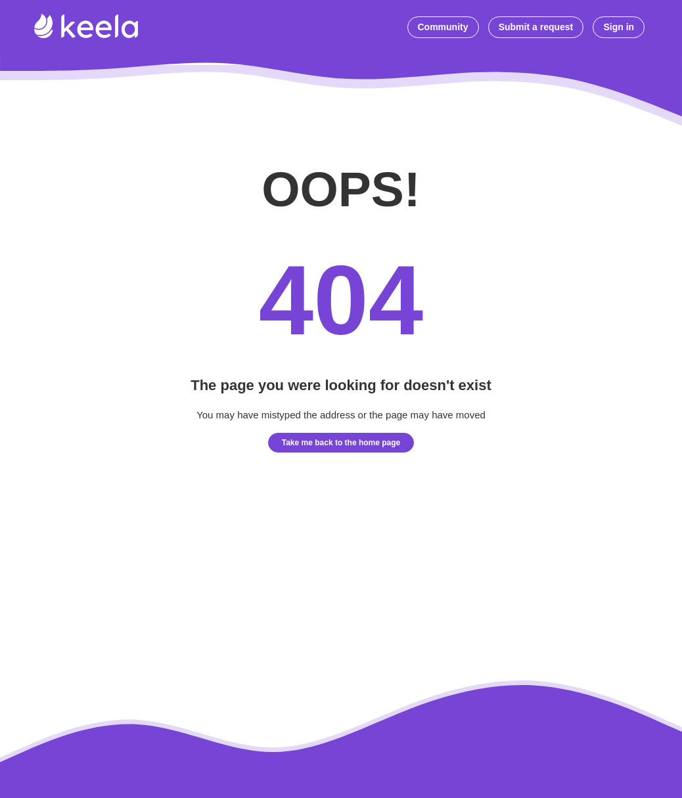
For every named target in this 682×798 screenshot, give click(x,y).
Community (443, 27)
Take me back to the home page (341, 442)
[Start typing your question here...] (391, 27)
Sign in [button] (618, 27)
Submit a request (536, 27)
